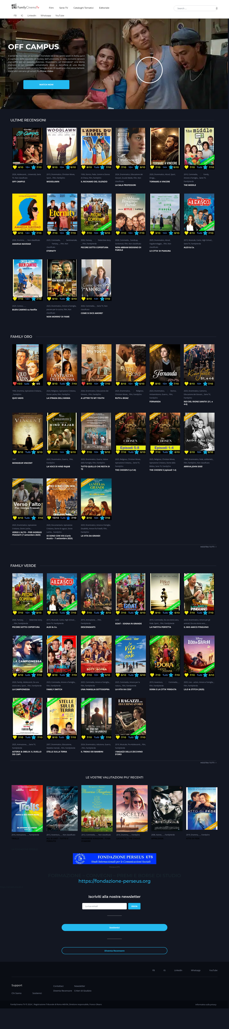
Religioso (54, 391)
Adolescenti (21, 174)
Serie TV (63, 7)
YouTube (59, 15)
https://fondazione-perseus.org (114, 881)
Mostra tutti (207, 547)
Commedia (193, 174)
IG (22, 15)
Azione (158, 835)
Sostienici (37, 993)
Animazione (90, 620)
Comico (20, 306)
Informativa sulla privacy (205, 1004)
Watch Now (46, 84)
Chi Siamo (16, 993)
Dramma (20, 240)
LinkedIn (31, 15)
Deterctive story (104, 240)
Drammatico (56, 174)
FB (15, 15)
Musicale (192, 240)
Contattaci (58, 986)
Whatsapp (46, 15)
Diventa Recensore (62, 990)
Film (51, 7)
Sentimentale (71, 240)
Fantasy (55, 243)
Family (206, 174)
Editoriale (104, 7)
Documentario (57, 525)
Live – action (193, 682)
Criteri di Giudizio (82, 990)
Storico (88, 174)
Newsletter (79, 986)
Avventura (158, 682)
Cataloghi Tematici (83, 7)
